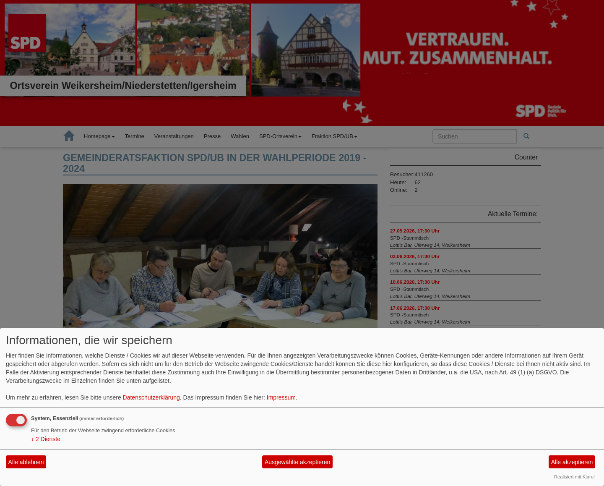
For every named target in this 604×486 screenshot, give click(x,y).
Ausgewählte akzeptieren (297, 462)
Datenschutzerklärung (151, 397)
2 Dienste (45, 439)
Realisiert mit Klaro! (574, 476)
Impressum (281, 397)
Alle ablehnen (26, 462)
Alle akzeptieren (572, 462)
